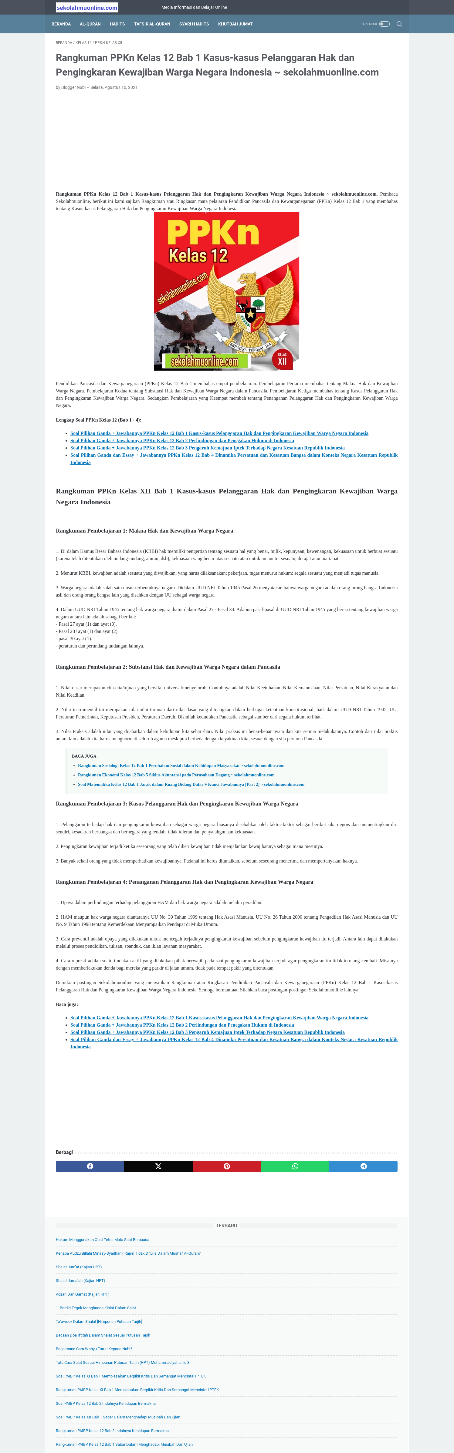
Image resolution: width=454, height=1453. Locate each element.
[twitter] (124, 1367)
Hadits (121, 24)
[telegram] (262, 1367)
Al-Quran (94, 24)
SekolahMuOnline (235, 1443)
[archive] (327, 790)
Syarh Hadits (198, 24)
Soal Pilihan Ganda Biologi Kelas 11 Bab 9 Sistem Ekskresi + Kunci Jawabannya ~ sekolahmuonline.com (353, 560)
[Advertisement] (170, 159)
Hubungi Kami (294, 1431)
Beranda (65, 24)
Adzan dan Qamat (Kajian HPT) (334, 129)
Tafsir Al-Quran (156, 24)
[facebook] (79, 1367)
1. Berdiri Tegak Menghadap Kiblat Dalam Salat (347, 143)
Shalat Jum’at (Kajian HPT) (330, 102)
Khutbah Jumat (239, 24)
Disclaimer (265, 1431)
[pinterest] (170, 1367)
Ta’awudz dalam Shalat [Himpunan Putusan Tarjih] (350, 157)
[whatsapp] (216, 1367)
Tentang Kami (181, 1431)
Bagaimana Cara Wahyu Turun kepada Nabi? (345, 191)
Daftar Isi (209, 1431)
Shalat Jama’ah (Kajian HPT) (332, 116)
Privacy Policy (237, 1431)
